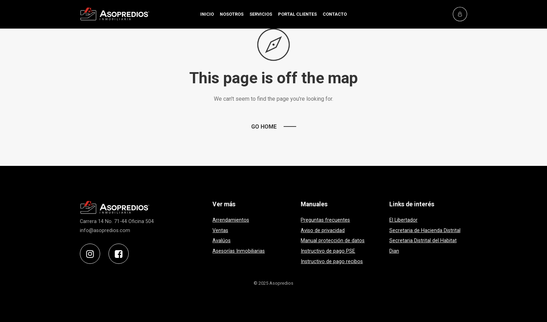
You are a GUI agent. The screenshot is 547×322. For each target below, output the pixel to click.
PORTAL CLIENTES (297, 14)
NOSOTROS (231, 14)
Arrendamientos (230, 220)
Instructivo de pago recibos (332, 261)
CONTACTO (335, 14)
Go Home (264, 126)
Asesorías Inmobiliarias (238, 251)
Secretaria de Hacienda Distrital (424, 230)
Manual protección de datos (333, 241)
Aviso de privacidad (323, 230)
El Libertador (403, 220)
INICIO (207, 14)
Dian (394, 251)
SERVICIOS (260, 14)
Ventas (220, 230)
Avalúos (221, 241)
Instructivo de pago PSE (328, 251)
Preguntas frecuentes (325, 220)
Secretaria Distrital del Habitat (423, 241)
